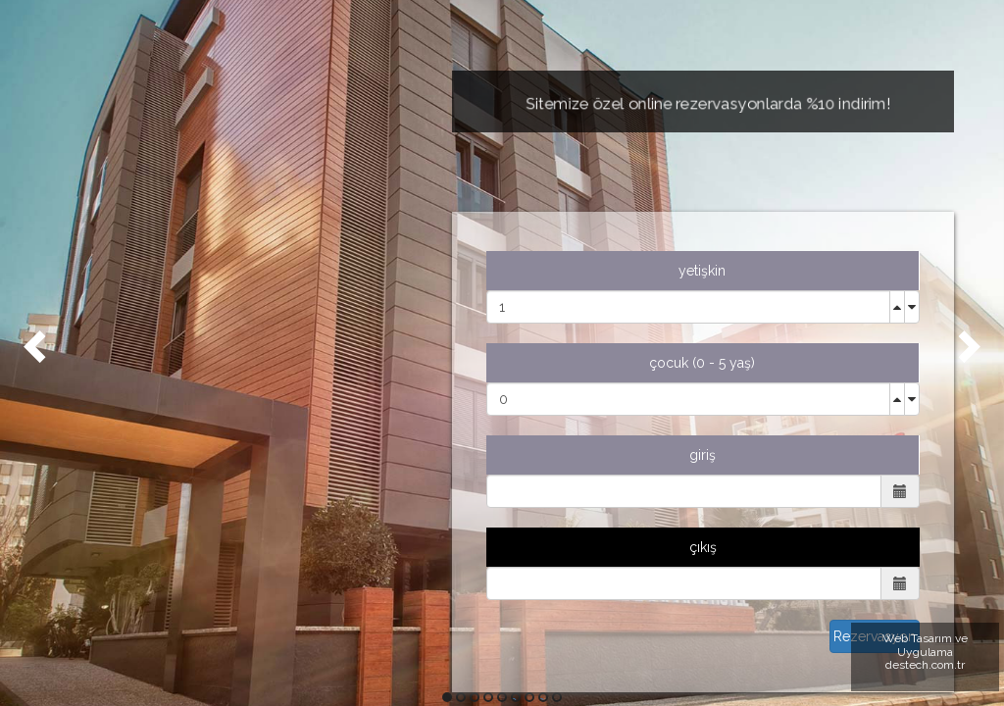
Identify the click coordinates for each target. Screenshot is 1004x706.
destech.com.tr (925, 665)
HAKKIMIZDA (144, 269)
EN (112, 515)
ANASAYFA (137, 220)
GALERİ (126, 368)
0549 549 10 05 (212, 594)
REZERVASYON (151, 417)
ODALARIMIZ (149, 319)
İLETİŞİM (130, 466)
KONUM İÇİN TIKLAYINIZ (212, 666)
